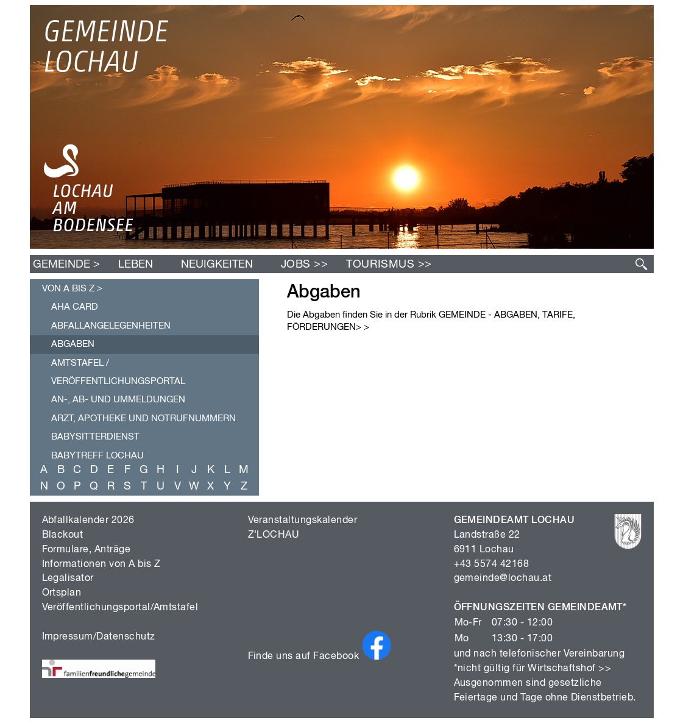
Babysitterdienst (95, 436)
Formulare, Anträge (86, 550)
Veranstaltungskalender (303, 520)
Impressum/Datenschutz (98, 637)
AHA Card (74, 307)
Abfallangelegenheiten (111, 325)
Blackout (62, 535)
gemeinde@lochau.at (503, 578)
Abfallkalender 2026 (88, 520)
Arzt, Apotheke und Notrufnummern (143, 418)
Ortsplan (62, 593)
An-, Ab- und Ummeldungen (118, 399)
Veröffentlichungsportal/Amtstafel (120, 608)
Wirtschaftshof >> (569, 669)
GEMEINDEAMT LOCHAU (514, 520)
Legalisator (68, 578)
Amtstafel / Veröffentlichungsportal (118, 372)
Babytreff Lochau (97, 455)
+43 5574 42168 (491, 564)
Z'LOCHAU (274, 535)
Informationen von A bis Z (101, 564)
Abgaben (72, 344)
